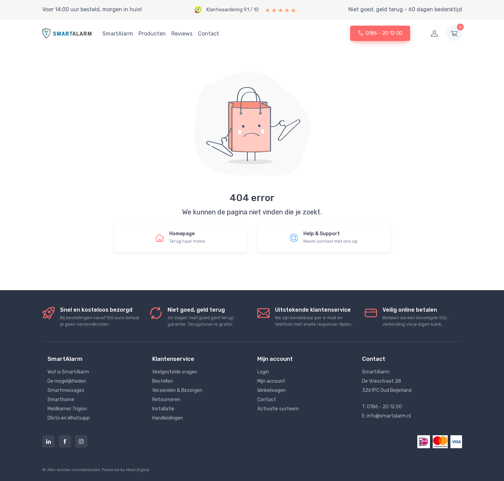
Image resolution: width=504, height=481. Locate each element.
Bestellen (162, 381)
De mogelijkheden (66, 381)
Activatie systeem (278, 409)
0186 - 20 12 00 (380, 33)
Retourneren (166, 399)
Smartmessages (65, 390)
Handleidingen (167, 418)
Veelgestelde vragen (174, 372)
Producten (152, 33)
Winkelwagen (271, 390)
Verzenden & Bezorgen (177, 390)
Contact (208, 33)
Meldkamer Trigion (67, 409)
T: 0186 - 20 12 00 (382, 407)
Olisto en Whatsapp (68, 418)
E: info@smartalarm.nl (386, 416)
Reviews (181, 33)
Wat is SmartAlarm (68, 372)
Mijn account (271, 381)
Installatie (163, 409)
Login (263, 372)
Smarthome (60, 399)
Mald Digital (137, 469)
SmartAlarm (117, 33)
